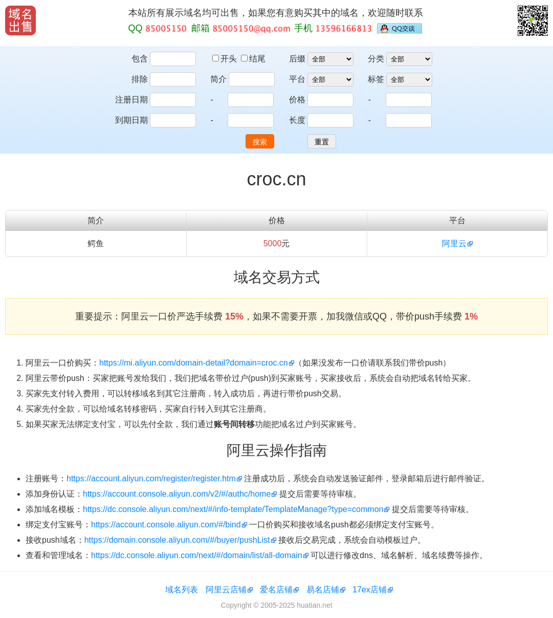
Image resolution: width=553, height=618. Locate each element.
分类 (376, 58)
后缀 (297, 58)
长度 (297, 120)
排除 (139, 79)
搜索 (260, 142)
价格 (297, 99)
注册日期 (131, 99)
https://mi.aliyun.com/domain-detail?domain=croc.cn (193, 362)
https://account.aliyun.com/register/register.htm (151, 478)
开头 (225, 58)
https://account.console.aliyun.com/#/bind (166, 524)
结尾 (253, 58)
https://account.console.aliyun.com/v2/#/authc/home (177, 493)
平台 (297, 79)
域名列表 (181, 589)
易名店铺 (322, 589)
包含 (139, 58)
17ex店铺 (369, 589)
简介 (218, 79)
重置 (322, 142)
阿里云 (454, 243)
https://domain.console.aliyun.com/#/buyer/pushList (177, 540)
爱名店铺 (276, 589)
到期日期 (131, 120)
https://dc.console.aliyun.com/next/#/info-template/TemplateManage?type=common (233, 509)
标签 (376, 79)
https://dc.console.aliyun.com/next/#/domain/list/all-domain (196, 555)
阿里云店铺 (226, 589)
